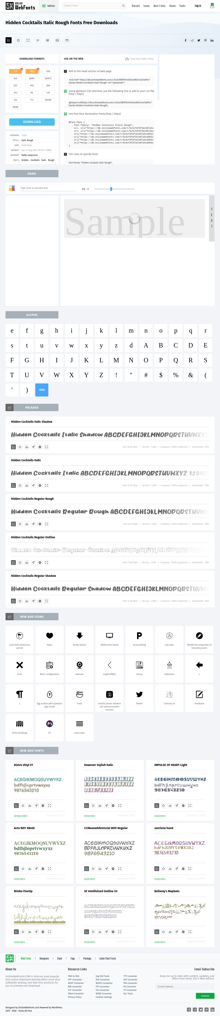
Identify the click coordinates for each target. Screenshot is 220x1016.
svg (48, 71)
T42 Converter (102, 990)
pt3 (15, 93)
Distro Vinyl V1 (23, 765)
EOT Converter (130, 979)
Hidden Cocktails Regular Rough (32, 498)
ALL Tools (128, 993)
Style (59, 958)
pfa (32, 85)
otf (15, 85)
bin (48, 85)
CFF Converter (75, 990)
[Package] (47, 40)
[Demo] (28, 40)
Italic (43, 160)
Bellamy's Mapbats (167, 891)
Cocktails (35, 160)
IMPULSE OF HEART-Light (170, 765)
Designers (44, 958)
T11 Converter (130, 990)
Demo (172, 6)
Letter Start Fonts (107, 958)
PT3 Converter (103, 986)
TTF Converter (130, 976)
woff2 (48, 78)
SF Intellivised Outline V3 (100, 891)
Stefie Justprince (29, 155)
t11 (31, 100)
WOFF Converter (76, 983)
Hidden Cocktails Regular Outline (33, 537)
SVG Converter (103, 979)
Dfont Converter (76, 993)
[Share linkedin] (212, 40)
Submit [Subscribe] (205, 996)
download (32, 121)
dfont (48, 100)
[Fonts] (67, 40)
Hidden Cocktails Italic (26, 460)
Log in (198, 6)
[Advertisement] (186, 77)
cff (48, 93)
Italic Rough (27, 140)
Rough (51, 160)
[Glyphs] (38, 40)
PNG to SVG (73, 976)
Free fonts (22, 6)
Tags (72, 958)
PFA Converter (130, 983)
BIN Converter (75, 986)
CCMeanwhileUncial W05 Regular (106, 828)
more (42, 390)
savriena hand (163, 828)
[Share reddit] (192, 40)
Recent (136, 6)
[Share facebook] (185, 40)
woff (32, 78)
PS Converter (130, 986)
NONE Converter (104, 993)
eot (15, 78)
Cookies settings (104, 997)
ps (32, 93)
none (15, 107)
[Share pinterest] (205, 40)
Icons (146, 6)
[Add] (9, 40)
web (32, 71)
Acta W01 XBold (24, 828)
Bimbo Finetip (23, 891)
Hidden (24, 160)
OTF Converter (75, 979)
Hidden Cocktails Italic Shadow (31, 421)
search (123, 5)
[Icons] (57, 40)
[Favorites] (18, 40)
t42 (15, 100)
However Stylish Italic (98, 765)
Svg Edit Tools (103, 976)
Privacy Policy (75, 997)
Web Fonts (26, 958)
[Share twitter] (198, 40)
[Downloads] (26, 447)
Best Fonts (159, 6)
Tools (182, 6)
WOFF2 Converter (104, 983)
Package (87, 958)
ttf (15, 71)
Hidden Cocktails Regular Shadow (33, 576)
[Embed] (39, 447)
